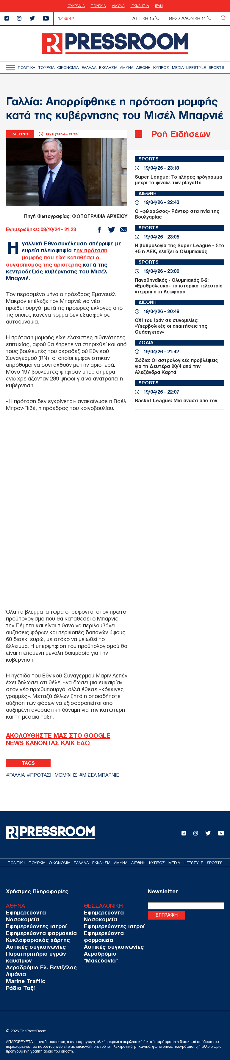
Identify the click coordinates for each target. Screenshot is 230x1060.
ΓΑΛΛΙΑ (18, 775)
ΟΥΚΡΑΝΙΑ (76, 6)
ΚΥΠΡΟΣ (161, 67)
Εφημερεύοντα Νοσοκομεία (40, 912)
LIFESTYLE (196, 67)
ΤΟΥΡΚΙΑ (98, 6)
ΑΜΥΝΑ (118, 6)
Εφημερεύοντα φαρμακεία (39, 926)
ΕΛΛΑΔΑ (89, 67)
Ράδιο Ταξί (19, 981)
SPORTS (216, 67)
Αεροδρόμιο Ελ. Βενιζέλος (39, 960)
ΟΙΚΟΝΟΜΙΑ (68, 67)
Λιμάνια (15, 967)
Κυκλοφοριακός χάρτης (36, 933)
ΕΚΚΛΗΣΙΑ (140, 6)
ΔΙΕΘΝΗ (143, 67)
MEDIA (178, 67)
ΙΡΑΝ (159, 6)
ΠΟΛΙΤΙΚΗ (26, 67)
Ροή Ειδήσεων (182, 134)
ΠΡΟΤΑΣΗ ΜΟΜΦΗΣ (56, 775)
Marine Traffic (24, 974)
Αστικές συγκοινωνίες (33, 940)
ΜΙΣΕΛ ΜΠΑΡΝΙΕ (106, 775)
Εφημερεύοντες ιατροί (34, 919)
